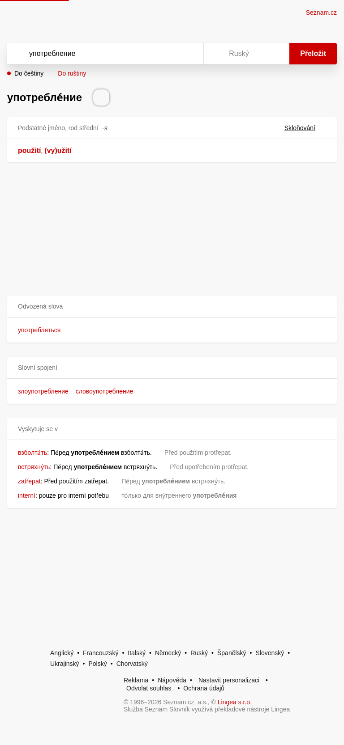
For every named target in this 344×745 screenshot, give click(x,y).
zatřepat (29, 481)
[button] (172, 306)
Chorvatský (132, 663)
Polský (97, 663)
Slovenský (269, 652)
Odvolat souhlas (148, 688)
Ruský (199, 652)
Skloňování (305, 127)
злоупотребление (43, 391)
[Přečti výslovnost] (101, 97)
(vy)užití (57, 150)
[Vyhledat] (94, 53)
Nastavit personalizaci (228, 680)
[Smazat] (168, 53)
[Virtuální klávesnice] (188, 53)
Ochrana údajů (203, 688)
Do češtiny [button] (28, 73)
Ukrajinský (64, 663)
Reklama (136, 680)
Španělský (231, 652)
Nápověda (172, 680)
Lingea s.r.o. (235, 702)
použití (29, 150)
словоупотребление (104, 391)
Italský (137, 652)
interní (26, 495)
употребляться (39, 330)
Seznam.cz (321, 12)
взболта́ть (32, 452)
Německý (168, 652)
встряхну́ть (34, 466)
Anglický (61, 652)
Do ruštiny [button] (72, 73)
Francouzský (100, 652)
